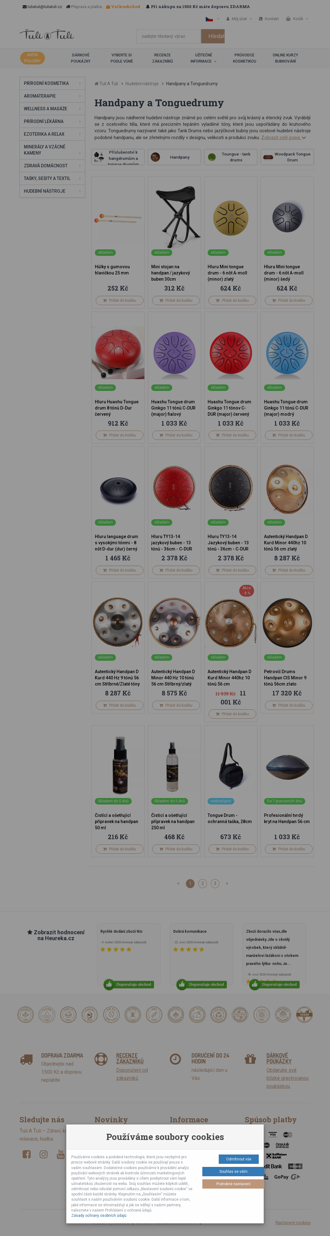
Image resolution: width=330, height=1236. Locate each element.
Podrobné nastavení (233, 1184)
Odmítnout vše (238, 1159)
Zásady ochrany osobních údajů (98, 1215)
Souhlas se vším (233, 1171)
